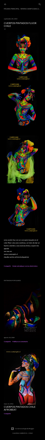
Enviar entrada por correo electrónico (25, 266)
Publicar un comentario (20, 341)
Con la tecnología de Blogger (22, 428)
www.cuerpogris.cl (30, 9)
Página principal (11, 9)
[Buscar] (39, 3)
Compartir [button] (7, 266)
